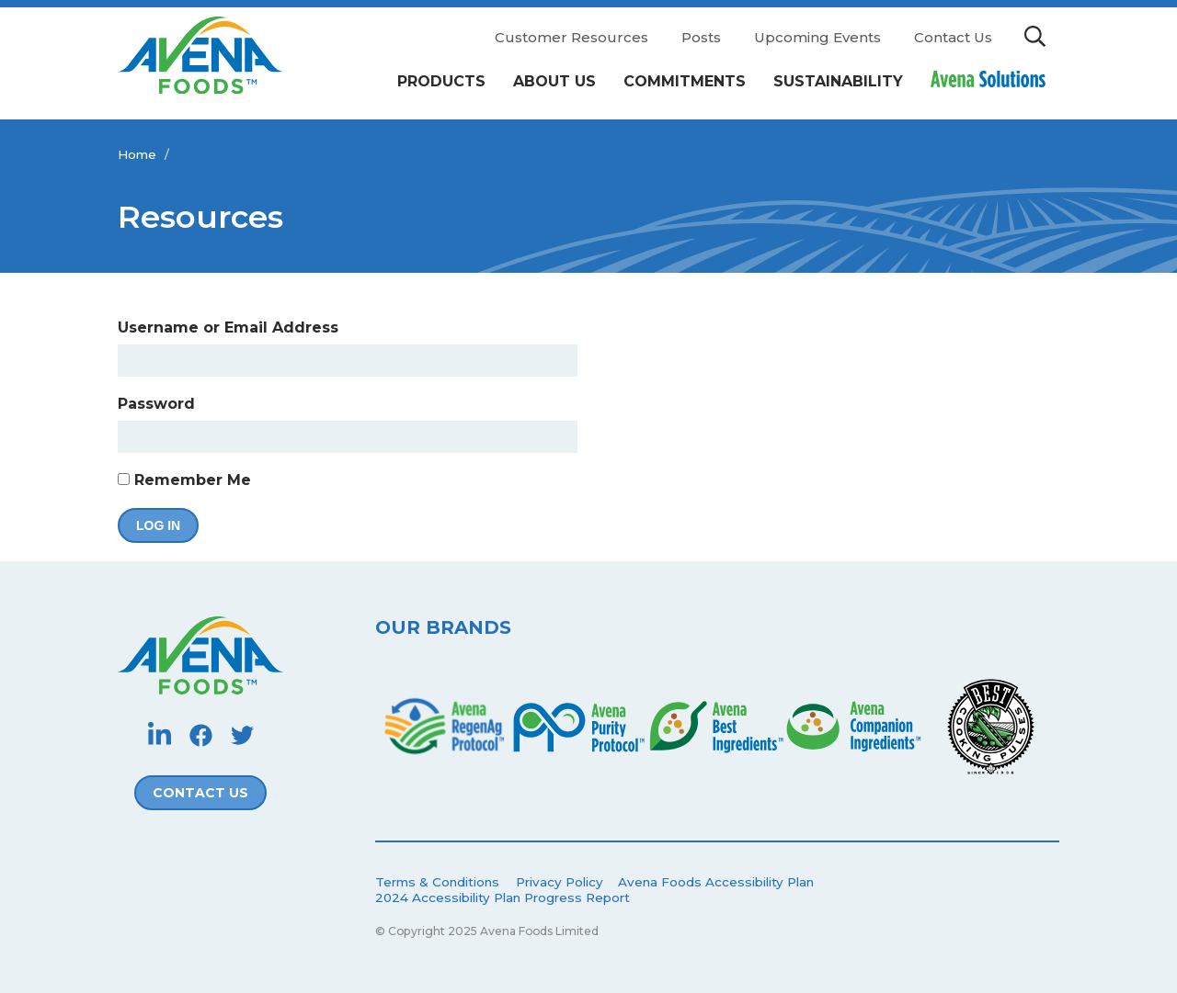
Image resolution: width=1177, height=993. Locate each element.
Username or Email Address (228, 327)
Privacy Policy (559, 882)
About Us (554, 81)
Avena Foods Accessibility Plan (716, 882)
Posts (701, 37)
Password (156, 403)
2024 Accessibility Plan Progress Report (502, 897)
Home (137, 154)
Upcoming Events (817, 37)
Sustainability (838, 81)
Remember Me (184, 480)
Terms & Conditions (437, 882)
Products (441, 81)
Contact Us (953, 37)
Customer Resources (571, 37)
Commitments (684, 81)
